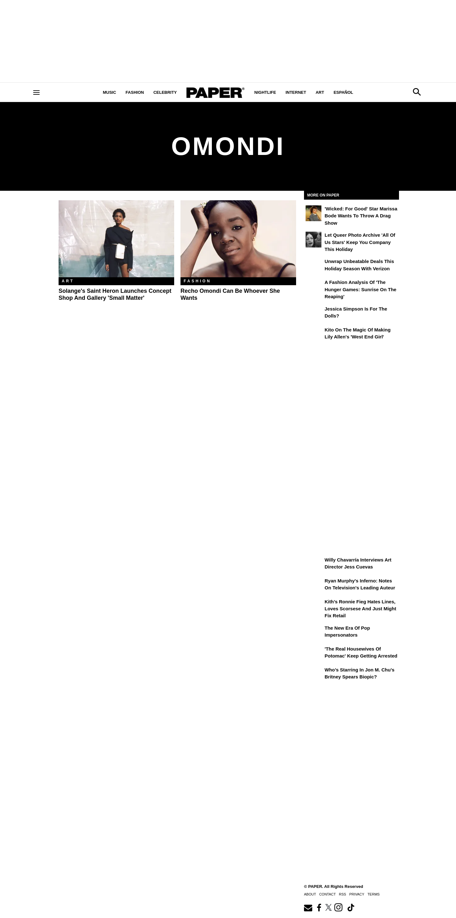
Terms (373, 894)
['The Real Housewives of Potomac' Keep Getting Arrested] (313, 653)
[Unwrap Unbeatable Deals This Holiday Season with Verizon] (313, 266)
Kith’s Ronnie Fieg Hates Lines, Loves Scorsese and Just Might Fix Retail (360, 609)
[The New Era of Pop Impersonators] (313, 632)
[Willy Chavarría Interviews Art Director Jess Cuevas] (313, 564)
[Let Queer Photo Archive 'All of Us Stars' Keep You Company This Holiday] (313, 239)
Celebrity (165, 92)
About (310, 894)
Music (109, 92)
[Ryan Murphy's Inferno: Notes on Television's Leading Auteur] (313, 585)
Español (343, 92)
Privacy (356, 894)
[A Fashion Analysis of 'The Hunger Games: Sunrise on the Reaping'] (313, 287)
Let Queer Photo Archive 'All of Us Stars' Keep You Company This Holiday (360, 242)
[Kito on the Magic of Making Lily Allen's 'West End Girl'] (313, 334)
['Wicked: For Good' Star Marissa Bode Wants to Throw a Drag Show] (313, 213)
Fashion (135, 92)
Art (320, 92)
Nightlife (265, 92)
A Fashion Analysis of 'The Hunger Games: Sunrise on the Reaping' (360, 289)
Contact (327, 894)
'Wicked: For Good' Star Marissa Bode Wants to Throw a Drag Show (361, 216)
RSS (342, 894)
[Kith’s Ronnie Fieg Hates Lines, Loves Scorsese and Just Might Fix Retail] (313, 606)
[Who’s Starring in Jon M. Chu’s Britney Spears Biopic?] (313, 674)
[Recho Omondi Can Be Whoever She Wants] (238, 238)
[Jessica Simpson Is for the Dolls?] (313, 313)
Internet (296, 92)
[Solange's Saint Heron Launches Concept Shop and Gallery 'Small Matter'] (116, 238)
